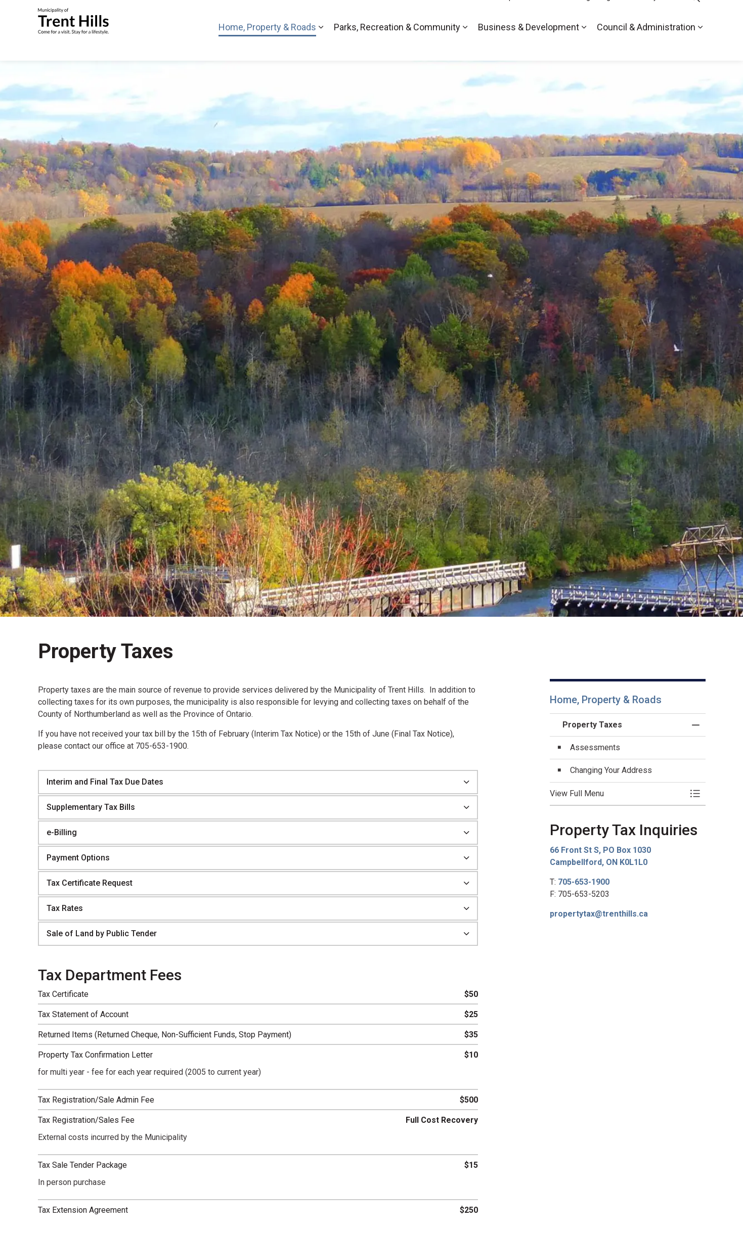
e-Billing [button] (62, 832)
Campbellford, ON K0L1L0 (598, 862)
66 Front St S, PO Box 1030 (600, 850)
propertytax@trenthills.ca (599, 914)
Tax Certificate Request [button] (90, 883)
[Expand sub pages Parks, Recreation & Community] (465, 45)
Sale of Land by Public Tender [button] (102, 933)
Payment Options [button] (78, 857)
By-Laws (658, 15)
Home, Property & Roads (267, 45)
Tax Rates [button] (65, 908)
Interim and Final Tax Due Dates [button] (105, 782)
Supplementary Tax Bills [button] (91, 807)
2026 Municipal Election (503, 15)
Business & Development (528, 45)
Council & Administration (646, 45)
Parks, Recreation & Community (397, 45)
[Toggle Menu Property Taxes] (695, 794)
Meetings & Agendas (592, 15)
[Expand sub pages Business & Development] (584, 45)
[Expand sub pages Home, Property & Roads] (321, 45)
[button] (617, 794)
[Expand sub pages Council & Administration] (700, 45)
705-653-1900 (583, 882)
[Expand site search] (695, 15)
